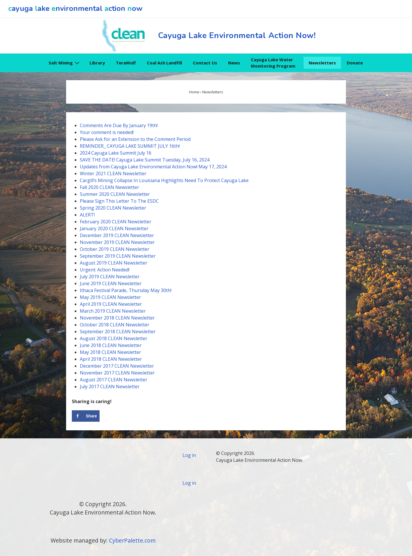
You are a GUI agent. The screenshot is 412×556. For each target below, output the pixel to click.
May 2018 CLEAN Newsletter (110, 352)
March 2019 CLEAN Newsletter (113, 311)
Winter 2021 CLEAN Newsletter (113, 173)
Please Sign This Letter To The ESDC (119, 201)
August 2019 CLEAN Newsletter (113, 263)
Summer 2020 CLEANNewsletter (115, 194)
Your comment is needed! (107, 132)
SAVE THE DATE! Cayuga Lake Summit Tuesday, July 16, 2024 (144, 160)
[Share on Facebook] (86, 416)
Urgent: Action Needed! (104, 270)
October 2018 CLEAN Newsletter (114, 325)
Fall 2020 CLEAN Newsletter (109, 187)
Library (97, 63)
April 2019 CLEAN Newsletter (111, 304)
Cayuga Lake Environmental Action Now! (237, 35)
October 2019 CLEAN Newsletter (114, 249)
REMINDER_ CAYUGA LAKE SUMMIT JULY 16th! (130, 146)
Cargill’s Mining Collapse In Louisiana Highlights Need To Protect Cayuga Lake (164, 180)
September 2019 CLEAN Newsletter (118, 256)
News (234, 63)
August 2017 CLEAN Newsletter (113, 379)
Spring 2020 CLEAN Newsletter (113, 208)
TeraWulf (126, 63)
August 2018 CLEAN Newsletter (113, 338)
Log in (189, 455)
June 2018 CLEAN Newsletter (111, 345)
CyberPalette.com (132, 540)
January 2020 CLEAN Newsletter (114, 228)
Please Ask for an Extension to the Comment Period (135, 139)
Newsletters (322, 63)
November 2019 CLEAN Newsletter (117, 242)
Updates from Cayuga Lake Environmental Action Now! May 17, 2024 (153, 166)
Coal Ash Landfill (164, 63)
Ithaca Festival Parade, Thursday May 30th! (125, 290)
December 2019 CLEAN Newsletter (117, 235)
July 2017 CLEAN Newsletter (110, 386)
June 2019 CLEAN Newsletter (111, 283)
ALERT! (87, 215)
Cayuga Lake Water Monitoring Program (273, 63)
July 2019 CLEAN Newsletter (110, 276)
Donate (355, 63)
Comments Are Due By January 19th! (119, 125)
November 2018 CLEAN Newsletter (117, 318)
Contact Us (205, 63)
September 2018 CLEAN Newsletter (118, 331)
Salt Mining (65, 62)
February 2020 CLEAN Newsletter (115, 221)
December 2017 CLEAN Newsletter (117, 366)
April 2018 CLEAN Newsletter (111, 359)
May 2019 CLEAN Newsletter (110, 297)
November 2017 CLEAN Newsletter (117, 373)
